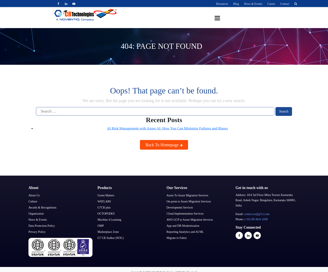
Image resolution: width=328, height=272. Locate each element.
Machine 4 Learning (109, 219)
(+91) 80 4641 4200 (256, 219)
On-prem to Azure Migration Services (189, 201)
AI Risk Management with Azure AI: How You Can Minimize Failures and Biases (167, 128)
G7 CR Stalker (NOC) (110, 238)
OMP (100, 225)
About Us (34, 195)
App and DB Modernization (183, 225)
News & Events (253, 3)
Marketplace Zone (108, 231)
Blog (236, 3)
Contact (284, 3)
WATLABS (104, 201)
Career (271, 3)
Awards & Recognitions (42, 207)
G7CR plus (104, 207)
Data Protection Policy (41, 225)
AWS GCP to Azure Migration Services (190, 219)
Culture (32, 201)
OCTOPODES (106, 213)
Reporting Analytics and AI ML (185, 231)
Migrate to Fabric (177, 238)
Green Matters (105, 195)
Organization (36, 213)
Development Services (180, 207)
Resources (222, 3)
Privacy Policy (37, 231)
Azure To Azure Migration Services (187, 195)
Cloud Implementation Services (185, 213)
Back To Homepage (163, 144)
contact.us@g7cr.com (256, 214)
